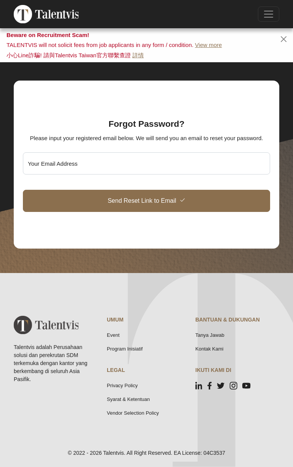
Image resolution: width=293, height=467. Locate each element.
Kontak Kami (209, 349)
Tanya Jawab (209, 335)
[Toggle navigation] (268, 14)
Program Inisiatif (125, 349)
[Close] (284, 39)
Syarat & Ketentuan (128, 399)
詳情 (138, 55)
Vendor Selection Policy (133, 413)
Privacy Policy (122, 385)
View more (208, 45)
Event (113, 335)
